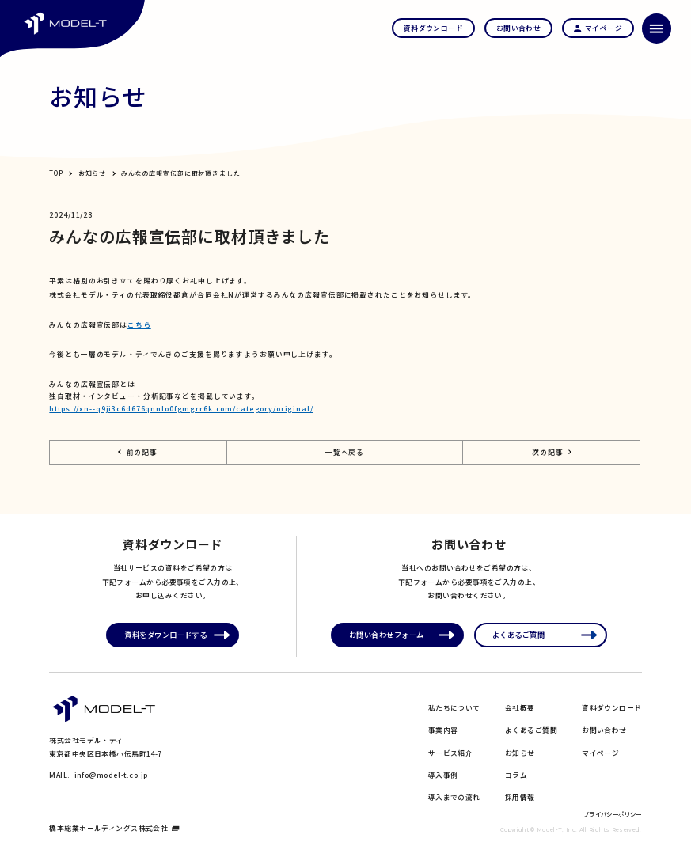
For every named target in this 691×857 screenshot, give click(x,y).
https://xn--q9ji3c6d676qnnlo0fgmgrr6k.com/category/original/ (181, 409)
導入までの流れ (454, 797)
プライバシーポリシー (612, 814)
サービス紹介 (450, 753)
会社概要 (520, 708)
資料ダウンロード (612, 708)
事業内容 (443, 730)
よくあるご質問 (531, 730)
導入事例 (443, 775)
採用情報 (520, 797)
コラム (516, 775)
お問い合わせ (604, 730)
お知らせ (92, 173)
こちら (139, 325)
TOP (56, 173)
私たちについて (454, 708)
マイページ (600, 753)
